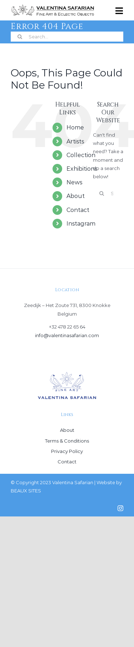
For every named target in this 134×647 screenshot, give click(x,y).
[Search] (20, 37)
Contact (77, 210)
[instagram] (120, 508)
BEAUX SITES (26, 490)
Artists (75, 141)
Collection (80, 155)
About (75, 196)
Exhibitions (81, 168)
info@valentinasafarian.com (67, 335)
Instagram (80, 223)
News (74, 182)
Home (75, 127)
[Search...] (67, 37)
